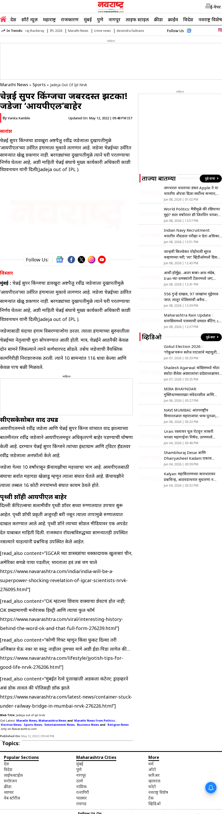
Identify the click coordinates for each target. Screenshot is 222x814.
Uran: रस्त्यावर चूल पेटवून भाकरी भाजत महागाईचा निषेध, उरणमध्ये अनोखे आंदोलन (188, 434)
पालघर (81, 798)
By (16, 117)
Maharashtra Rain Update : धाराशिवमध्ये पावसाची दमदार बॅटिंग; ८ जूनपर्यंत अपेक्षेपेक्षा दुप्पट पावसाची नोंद (192, 318)
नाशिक (81, 786)
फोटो (152, 786)
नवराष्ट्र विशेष (210, 19)
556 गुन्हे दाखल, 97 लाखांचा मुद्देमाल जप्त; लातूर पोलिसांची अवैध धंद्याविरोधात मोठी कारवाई (191, 296)
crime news (102, 30)
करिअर (154, 775)
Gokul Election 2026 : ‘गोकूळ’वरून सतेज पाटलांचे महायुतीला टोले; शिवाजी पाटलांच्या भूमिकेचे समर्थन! (192, 349)
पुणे (100, 19)
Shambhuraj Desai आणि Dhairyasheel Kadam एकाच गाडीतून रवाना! (188, 455)
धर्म (151, 764)
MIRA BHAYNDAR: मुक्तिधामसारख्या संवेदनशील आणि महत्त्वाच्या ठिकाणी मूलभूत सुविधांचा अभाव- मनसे (190, 391)
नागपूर (114, 19)
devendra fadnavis (130, 30)
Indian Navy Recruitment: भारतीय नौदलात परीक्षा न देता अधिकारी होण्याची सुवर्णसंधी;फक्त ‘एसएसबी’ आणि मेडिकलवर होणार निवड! (193, 233)
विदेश (188, 19)
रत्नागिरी (82, 792)
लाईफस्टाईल (13, 775)
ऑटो (152, 769)
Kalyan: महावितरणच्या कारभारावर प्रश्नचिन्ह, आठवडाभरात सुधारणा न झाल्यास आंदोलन (189, 476)
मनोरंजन (10, 781)
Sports (39, 84)
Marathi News (78, 30)
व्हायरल (154, 781)
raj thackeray (34, 30)
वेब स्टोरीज (12, 798)
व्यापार (9, 792)
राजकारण (70, 19)
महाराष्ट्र (49, 19)
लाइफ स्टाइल (137, 19)
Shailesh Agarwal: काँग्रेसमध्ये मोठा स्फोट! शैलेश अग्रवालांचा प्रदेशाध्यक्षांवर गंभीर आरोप (191, 370)
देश (13, 19)
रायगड (81, 803)
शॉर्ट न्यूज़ (29, 19)
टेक (151, 798)
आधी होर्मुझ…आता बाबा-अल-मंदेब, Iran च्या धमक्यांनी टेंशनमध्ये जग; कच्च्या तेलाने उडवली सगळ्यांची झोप (190, 275)
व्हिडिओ (154, 803)
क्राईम (173, 19)
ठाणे (79, 781)
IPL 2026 (56, 30)
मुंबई (88, 19)
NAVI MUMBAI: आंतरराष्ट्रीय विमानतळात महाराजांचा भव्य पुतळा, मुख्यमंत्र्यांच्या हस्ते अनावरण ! (190, 413)
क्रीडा (158, 19)
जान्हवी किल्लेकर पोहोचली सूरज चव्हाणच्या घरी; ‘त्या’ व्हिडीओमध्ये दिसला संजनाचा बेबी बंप (192, 254)
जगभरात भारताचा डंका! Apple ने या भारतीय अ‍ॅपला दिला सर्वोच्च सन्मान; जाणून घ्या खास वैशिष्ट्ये (191, 190)
